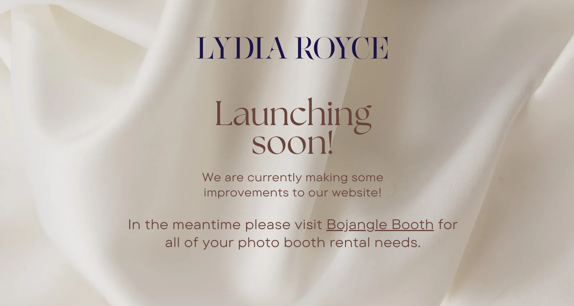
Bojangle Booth (380, 224)
